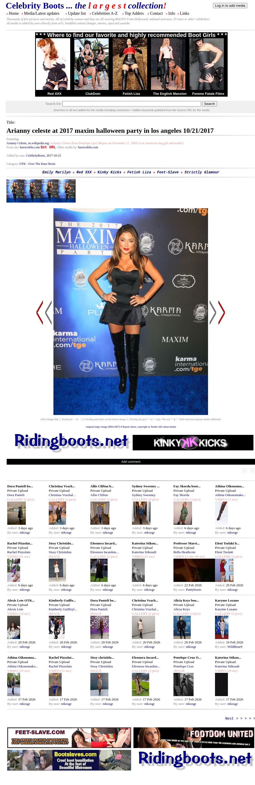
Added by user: (16, 155)
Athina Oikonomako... (230, 495)
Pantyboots (193, 589)
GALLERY (15, 499)
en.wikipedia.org (38, 143)
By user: (13, 532)
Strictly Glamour (202, 172)
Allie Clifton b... (102, 486)
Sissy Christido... (61, 543)
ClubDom (92, 94)
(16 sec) (24, 613)
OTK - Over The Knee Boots (37, 164)
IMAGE (54, 556)
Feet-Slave (168, 172)
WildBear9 (234, 647)
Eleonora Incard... (103, 543)
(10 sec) (24, 671)
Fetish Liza (131, 94)
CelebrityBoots (35, 155)
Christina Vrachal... (62, 495)
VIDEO (220, 499)
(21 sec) (148, 556)
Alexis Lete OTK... (21, 600)
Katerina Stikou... (145, 543)
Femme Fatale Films (208, 94)
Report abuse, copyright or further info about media (149, 426)
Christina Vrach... (62, 486)
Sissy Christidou (60, 552)
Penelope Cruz (183, 666)
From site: (12, 147)
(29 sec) (231, 671)
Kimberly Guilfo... (62, 600)
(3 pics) (195, 499)
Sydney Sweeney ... (146, 486)
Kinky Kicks (109, 172)
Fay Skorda (181, 495)
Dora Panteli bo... (20, 486)
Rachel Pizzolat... (20, 543)
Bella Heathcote (184, 552)
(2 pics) (28, 499)
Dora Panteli (16, 495)
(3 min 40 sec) (194, 556)
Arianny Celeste (16, 143)
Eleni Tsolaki (224, 552)
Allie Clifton (99, 495)
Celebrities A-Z (104, 13)
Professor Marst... (186, 543)
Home (14, 13)
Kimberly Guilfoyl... (63, 609)
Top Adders (134, 13)
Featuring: (12, 139)
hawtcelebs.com (30, 147)
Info (171, 13)
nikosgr (25, 532)
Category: (12, 164)
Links (184, 13)
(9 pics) (153, 499)
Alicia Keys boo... (186, 600)
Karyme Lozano (227, 600)
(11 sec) (231, 499)
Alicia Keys (181, 609)
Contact (156, 13)
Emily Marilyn (56, 172)
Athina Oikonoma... (229, 486)
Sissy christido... (102, 657)
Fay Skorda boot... (187, 486)
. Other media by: (67, 147)
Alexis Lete (15, 609)
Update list (77, 13)
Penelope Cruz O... (187, 657)
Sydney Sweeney (143, 495)
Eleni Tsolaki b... (227, 543)
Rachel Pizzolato (18, 552)
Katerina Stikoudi (144, 552)
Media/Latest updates (41, 13)
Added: (12, 528)
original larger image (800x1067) (103, 426)
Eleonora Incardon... (104, 552)
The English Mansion (170, 94)
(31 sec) (24, 556)
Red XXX (54, 94)
